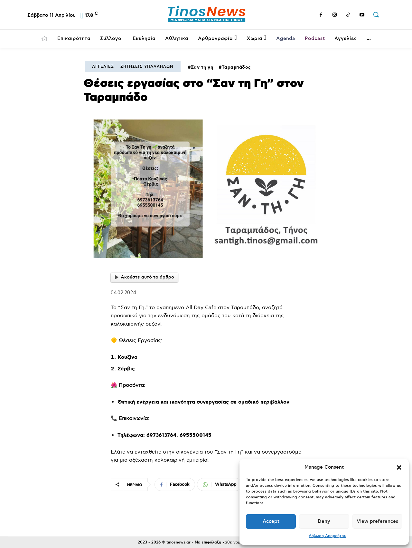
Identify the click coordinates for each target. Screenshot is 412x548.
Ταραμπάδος (236, 67)
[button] (399, 467)
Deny (324, 521)
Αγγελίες (103, 66)
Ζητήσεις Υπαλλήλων (147, 66)
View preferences (377, 521)
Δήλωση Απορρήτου (327, 535)
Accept (271, 521)
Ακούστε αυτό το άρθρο (144, 277)
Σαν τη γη (202, 67)
